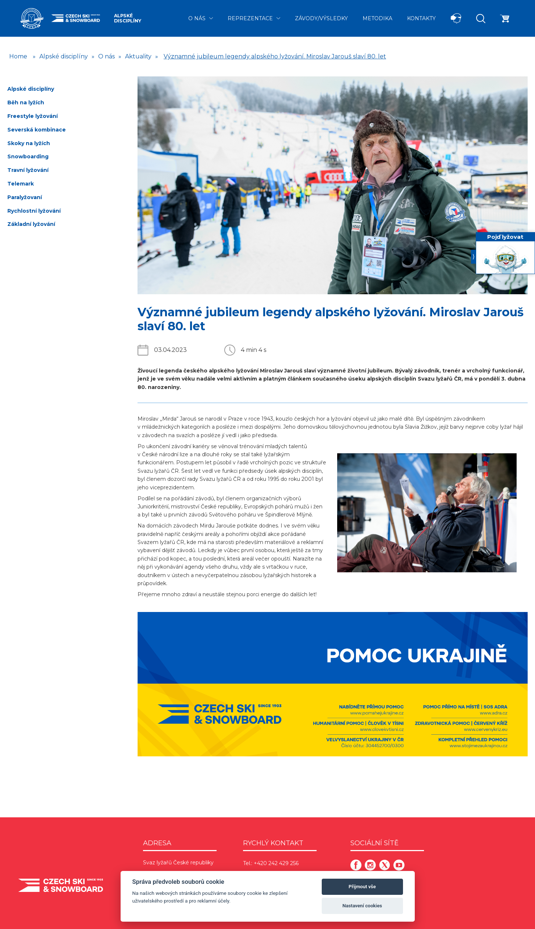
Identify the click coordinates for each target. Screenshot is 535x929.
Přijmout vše (362, 886)
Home (18, 56)
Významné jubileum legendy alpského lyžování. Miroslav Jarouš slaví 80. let (275, 56)
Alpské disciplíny (127, 18)
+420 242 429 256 (276, 863)
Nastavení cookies (362, 905)
